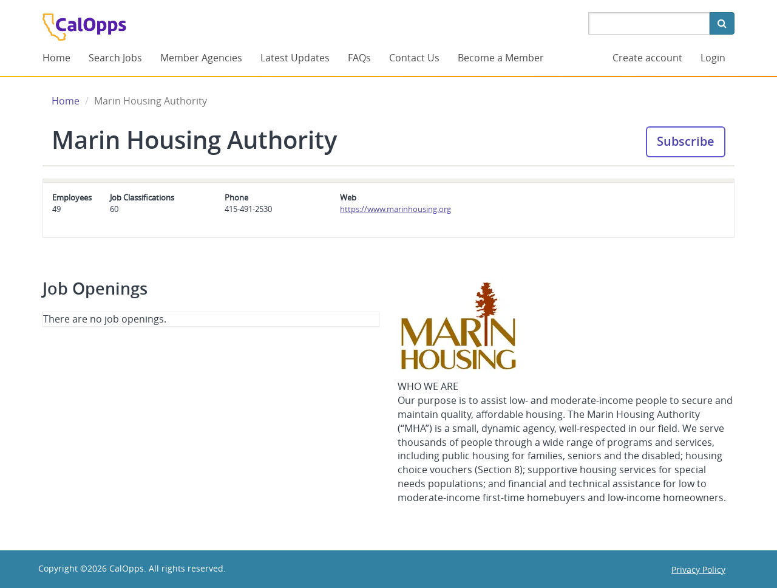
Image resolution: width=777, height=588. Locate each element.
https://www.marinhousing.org (395, 208)
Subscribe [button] (685, 141)
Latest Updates (295, 57)
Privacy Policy (698, 569)
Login (713, 57)
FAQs (359, 57)
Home (56, 57)
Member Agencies (201, 57)
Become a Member (501, 57)
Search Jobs (115, 57)
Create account (647, 57)
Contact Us (414, 57)
